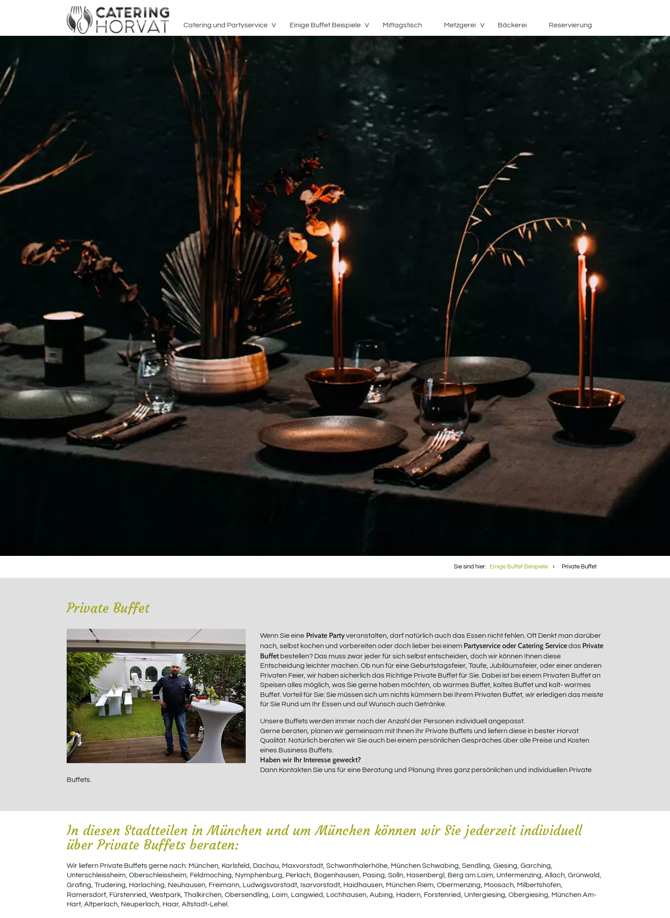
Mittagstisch (402, 25)
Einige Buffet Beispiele (325, 25)
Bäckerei (512, 25)
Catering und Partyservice (226, 25)
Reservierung (570, 25)
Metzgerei (460, 25)
